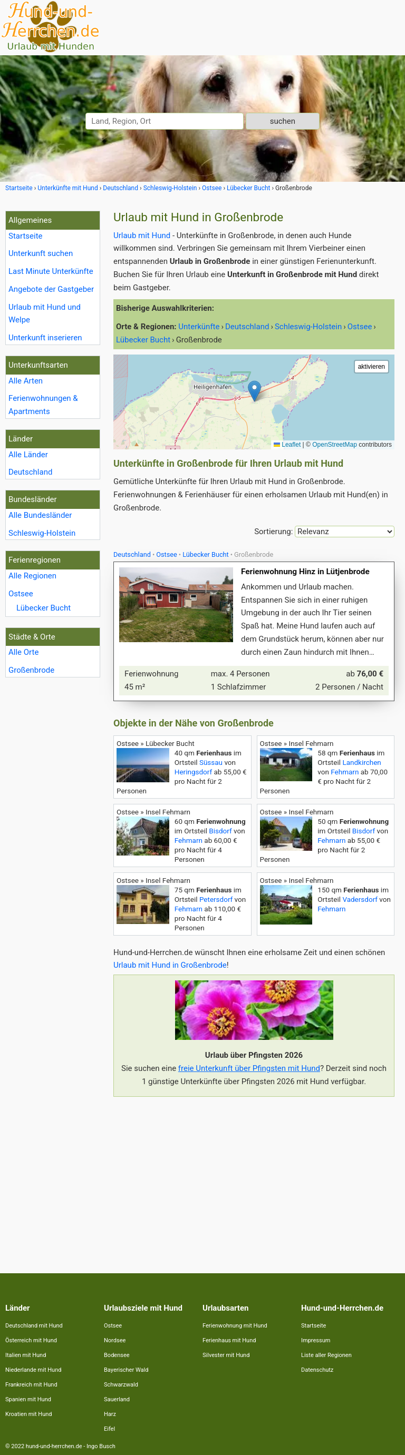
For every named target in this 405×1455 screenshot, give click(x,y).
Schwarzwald (121, 1384)
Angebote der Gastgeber (51, 289)
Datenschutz (317, 1369)
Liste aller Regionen (326, 1355)
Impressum (315, 1340)
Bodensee (117, 1355)
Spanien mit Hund (28, 1399)
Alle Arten (25, 381)
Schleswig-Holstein (41, 533)
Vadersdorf (360, 899)
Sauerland (117, 1399)
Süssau (211, 762)
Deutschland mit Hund (34, 1325)
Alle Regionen (32, 576)
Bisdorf (220, 831)
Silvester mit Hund (225, 1355)
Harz (110, 1414)
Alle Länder (28, 454)
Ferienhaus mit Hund (229, 1340)
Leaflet (287, 444)
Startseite (25, 236)
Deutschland (30, 472)
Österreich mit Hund (31, 1340)
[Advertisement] (253, 1178)
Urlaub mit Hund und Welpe (44, 313)
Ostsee (20, 593)
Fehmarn (345, 772)
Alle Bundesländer (40, 515)
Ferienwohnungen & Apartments (43, 405)
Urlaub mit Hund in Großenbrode (170, 965)
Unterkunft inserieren (45, 337)
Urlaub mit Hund (141, 235)
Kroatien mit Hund (28, 1414)
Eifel (109, 1428)
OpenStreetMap (334, 444)
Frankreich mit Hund (31, 1384)
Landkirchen (361, 762)
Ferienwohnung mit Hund (234, 1325)
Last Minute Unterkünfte (50, 271)
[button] (254, 391)
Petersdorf (216, 899)
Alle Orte (23, 652)
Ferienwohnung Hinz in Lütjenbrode (305, 571)
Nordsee (115, 1340)
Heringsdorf (193, 772)
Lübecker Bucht (43, 608)
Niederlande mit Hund (33, 1369)
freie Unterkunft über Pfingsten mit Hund (249, 1068)
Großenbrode (31, 670)
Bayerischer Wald (126, 1369)
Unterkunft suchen (40, 253)
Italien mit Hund (25, 1355)
